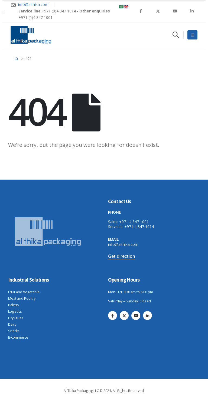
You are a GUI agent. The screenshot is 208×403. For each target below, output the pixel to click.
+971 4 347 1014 (139, 226)
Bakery (13, 305)
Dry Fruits (15, 318)
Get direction (121, 256)
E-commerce (18, 337)
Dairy (12, 324)
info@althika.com (123, 244)
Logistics (15, 311)
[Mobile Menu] (192, 34)
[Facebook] (141, 11)
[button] (176, 34)
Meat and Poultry (21, 298)
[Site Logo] (31, 35)
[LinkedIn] (192, 11)
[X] (158, 11)
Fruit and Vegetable (24, 292)
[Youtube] (175, 11)
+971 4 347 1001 (134, 221)
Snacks (14, 331)
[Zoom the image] (48, 218)
